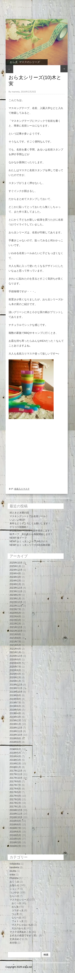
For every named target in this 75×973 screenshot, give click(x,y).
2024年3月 (15, 577)
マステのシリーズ (29, 62)
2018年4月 (15, 756)
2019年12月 (16, 684)
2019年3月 (15, 717)
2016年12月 (16, 810)
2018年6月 (15, 749)
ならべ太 (14, 896)
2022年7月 (15, 609)
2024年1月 (15, 584)
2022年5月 (15, 613)
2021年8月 (15, 638)
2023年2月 (15, 595)
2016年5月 (15, 835)
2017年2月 (15, 803)
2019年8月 (15, 699)
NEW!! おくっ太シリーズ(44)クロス (29, 541)
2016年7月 (15, 828)
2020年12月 (16, 656)
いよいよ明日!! (17, 519)
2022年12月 (16, 602)
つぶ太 (15, 914)
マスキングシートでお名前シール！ (29, 516)
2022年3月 (15, 620)
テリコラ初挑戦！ (19, 527)
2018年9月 (15, 738)
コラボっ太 (18, 910)
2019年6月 (15, 706)
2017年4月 (15, 795)
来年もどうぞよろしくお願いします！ (30, 523)
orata (12, 874)
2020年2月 (15, 677)
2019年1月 (15, 724)
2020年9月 (15, 659)
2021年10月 (16, 630)
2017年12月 (16, 770)
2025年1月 (15, 566)
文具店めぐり (17, 939)
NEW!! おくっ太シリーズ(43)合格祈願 (30, 545)
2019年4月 (15, 713)
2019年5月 (15, 709)
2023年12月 (16, 587)
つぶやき (14, 892)
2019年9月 (15, 695)
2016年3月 (15, 842)
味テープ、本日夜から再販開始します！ (31, 534)
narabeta (14, 867)
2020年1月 (15, 681)
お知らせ (14, 885)
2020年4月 (15, 674)
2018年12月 (16, 727)
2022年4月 (15, 616)
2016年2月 (15, 846)
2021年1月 (15, 652)
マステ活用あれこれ (20, 932)
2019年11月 (16, 688)
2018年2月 (15, 763)
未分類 (13, 942)
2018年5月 (15, 752)
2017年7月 (15, 785)
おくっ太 (14, 881)
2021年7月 (15, 641)
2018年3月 (15, 760)
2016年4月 (15, 839)
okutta (13, 871)
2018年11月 (16, 731)
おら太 (13, 62)
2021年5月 (15, 645)
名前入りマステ (22, 489)
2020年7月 (15, 666)
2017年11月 (16, 774)
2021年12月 (16, 627)
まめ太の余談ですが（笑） (24, 935)
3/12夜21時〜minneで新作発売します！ (31, 530)
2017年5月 (15, 792)
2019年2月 (15, 720)
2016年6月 (15, 831)
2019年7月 (15, 702)
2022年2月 (15, 623)
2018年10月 (16, 734)
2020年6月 (15, 670)
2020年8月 (15, 663)
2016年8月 (15, 824)
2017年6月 (15, 788)
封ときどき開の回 (19, 512)
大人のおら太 (19, 928)
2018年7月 (15, 745)
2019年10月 (16, 691)
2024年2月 (15, 580)
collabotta (15, 863)
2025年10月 (16, 562)
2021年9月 (15, 634)
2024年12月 (16, 569)
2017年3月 (15, 799)
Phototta (14, 878)
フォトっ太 (18, 921)
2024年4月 (15, 573)
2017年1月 (15, 806)
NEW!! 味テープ (18, 537)
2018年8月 (15, 742)
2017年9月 (15, 781)
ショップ (14, 889)
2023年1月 (15, 598)
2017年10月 (16, 778)
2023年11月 (16, 591)
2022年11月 (16, 605)
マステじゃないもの (22, 924)
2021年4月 (15, 648)
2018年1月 (15, 767)
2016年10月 (16, 817)
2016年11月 (16, 813)
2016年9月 (15, 821)
